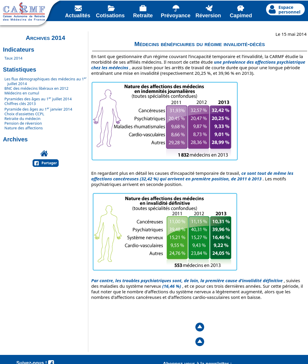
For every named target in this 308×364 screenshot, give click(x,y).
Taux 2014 (13, 58)
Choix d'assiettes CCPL (24, 113)
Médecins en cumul (21, 93)
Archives (15, 139)
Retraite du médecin (22, 118)
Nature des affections (23, 128)
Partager (49, 162)
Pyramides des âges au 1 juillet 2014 (38, 98)
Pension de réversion (23, 123)
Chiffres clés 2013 (20, 103)
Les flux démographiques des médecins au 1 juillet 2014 (45, 81)
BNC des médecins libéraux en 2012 (36, 88)
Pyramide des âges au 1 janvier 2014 (38, 109)
